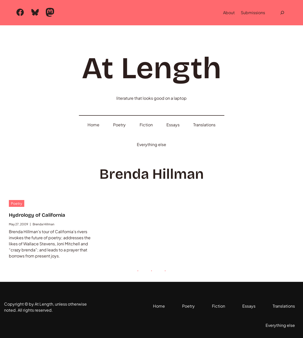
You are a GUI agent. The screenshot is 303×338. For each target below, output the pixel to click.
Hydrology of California (37, 215)
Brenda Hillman (43, 224)
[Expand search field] (282, 12)
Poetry (16, 203)
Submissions (253, 12)
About (229, 12)
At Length (151, 68)
